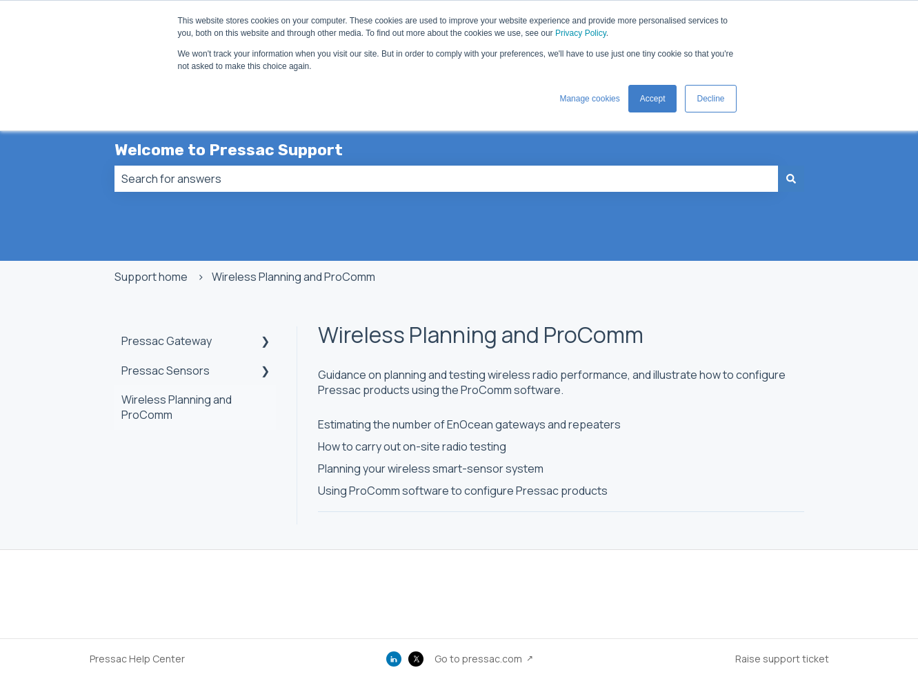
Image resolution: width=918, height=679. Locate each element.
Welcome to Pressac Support (228, 149)
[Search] (791, 179)
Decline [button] (710, 99)
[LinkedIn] (393, 659)
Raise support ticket (782, 658)
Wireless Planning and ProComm (293, 276)
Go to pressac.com (478, 658)
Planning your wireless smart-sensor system (430, 468)
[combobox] (446, 179)
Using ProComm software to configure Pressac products (463, 490)
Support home (151, 276)
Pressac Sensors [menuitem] (165, 370)
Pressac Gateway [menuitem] (166, 340)
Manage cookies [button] (589, 99)
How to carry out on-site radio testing (412, 446)
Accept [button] (653, 99)
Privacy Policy (580, 33)
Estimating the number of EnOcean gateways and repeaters (469, 424)
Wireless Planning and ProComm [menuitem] (176, 407)
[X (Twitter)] (415, 659)
